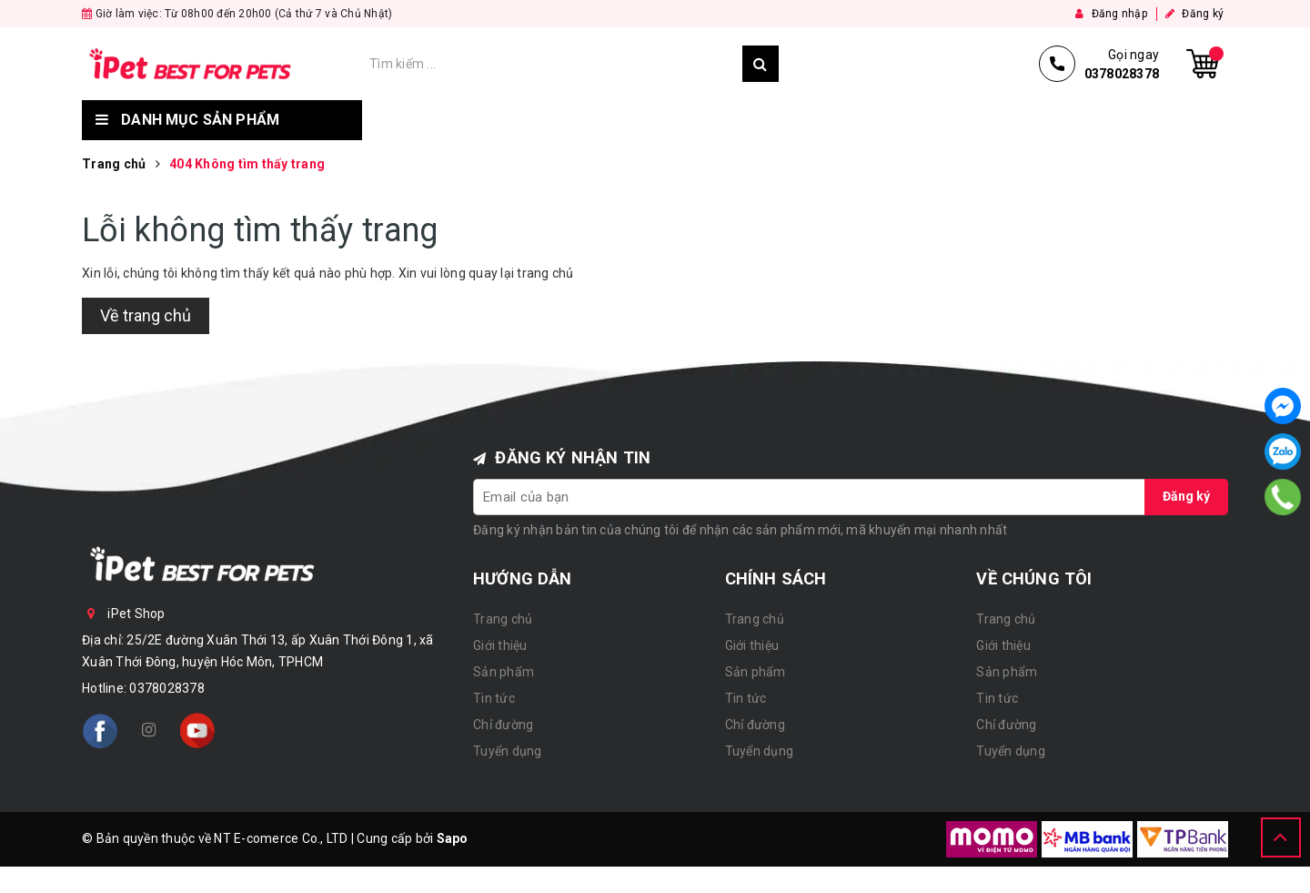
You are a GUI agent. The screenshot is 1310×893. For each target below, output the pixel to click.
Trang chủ (421, 120)
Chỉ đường (862, 120)
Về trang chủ (145, 315)
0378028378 (167, 688)
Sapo (453, 838)
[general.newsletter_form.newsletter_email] (809, 497)
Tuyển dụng (986, 120)
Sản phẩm (651, 120)
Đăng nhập (1111, 13)
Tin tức (755, 120)
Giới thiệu (538, 120)
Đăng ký (1194, 13)
